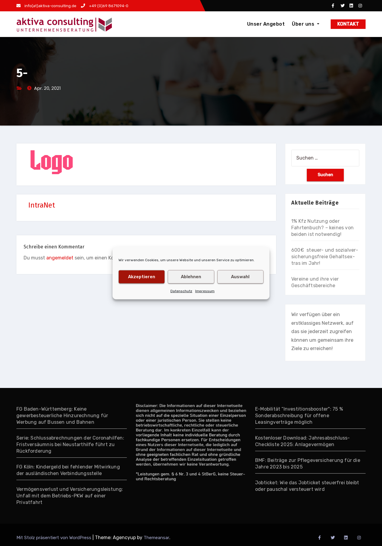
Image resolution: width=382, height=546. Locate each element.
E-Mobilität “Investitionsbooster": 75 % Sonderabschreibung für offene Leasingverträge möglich (299, 415)
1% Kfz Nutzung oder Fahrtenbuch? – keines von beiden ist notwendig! (322, 227)
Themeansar (156, 537)
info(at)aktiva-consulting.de (46, 6)
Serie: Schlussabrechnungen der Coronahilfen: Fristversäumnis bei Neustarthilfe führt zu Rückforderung (70, 444)
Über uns (305, 24)
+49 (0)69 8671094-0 (104, 6)
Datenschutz (181, 291)
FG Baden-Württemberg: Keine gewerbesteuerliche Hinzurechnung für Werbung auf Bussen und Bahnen (62, 415)
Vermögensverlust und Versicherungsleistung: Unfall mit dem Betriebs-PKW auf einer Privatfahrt (69, 495)
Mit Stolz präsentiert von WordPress (54, 537)
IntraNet (41, 205)
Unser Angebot (266, 24)
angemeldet (59, 258)
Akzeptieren (141, 276)
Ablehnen (191, 276)
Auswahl (240, 276)
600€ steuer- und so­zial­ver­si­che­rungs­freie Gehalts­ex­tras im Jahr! (324, 256)
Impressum (205, 291)
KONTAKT (348, 24)
